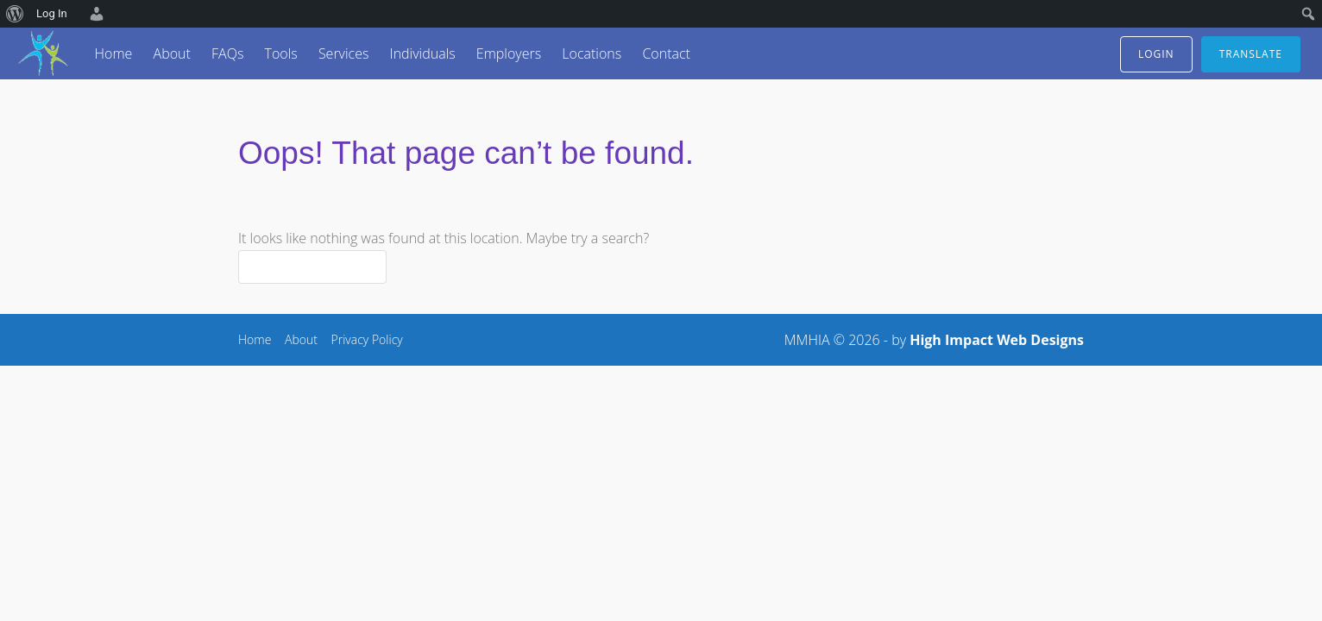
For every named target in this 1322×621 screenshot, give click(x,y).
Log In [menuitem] (51, 13)
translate (1250, 54)
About (172, 53)
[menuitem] (15, 14)
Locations (591, 53)
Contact (666, 53)
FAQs (227, 53)
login (1156, 54)
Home (114, 53)
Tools (280, 53)
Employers (508, 53)
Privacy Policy (367, 339)
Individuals (423, 53)
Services (343, 53)
